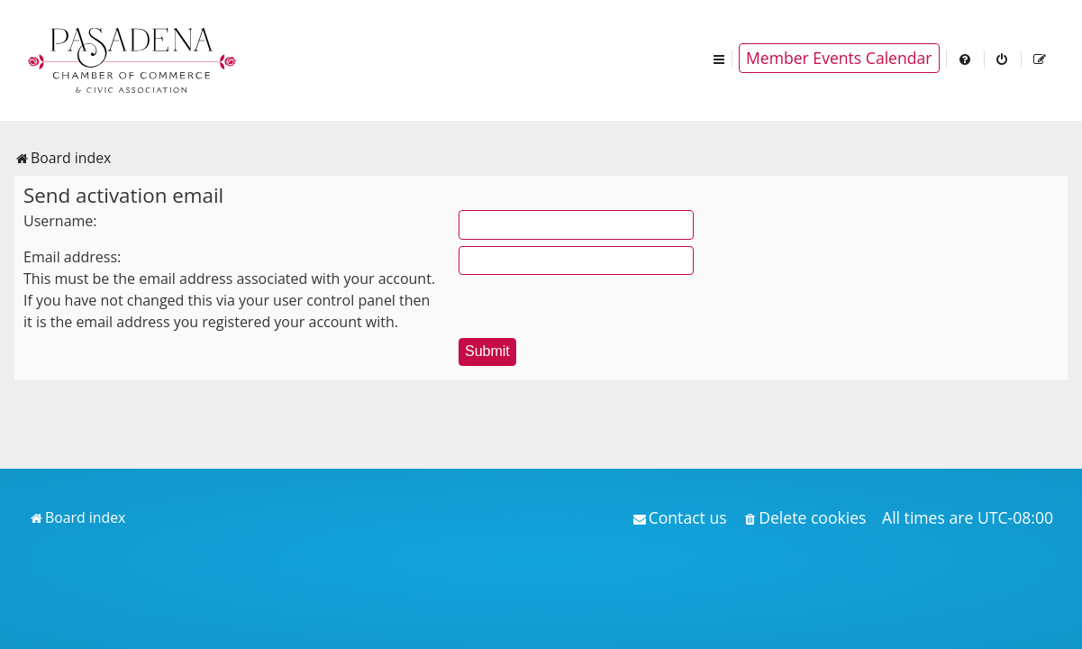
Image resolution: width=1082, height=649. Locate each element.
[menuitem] (965, 58)
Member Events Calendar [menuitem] (839, 58)
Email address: (72, 257)
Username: (60, 221)
